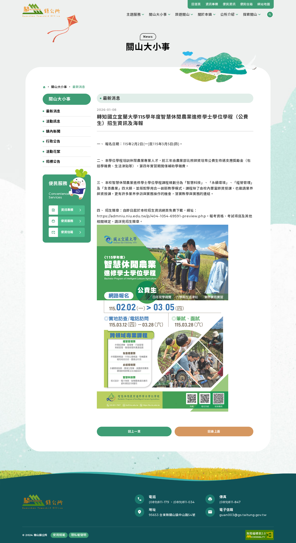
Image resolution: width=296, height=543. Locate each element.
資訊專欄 (212, 4)
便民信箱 (246, 4)
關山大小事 (59, 87)
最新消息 (78, 87)
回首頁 (196, 4)
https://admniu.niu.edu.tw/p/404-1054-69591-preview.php (151, 216)
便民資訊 (229, 4)
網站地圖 (263, 4)
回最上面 (214, 431)
